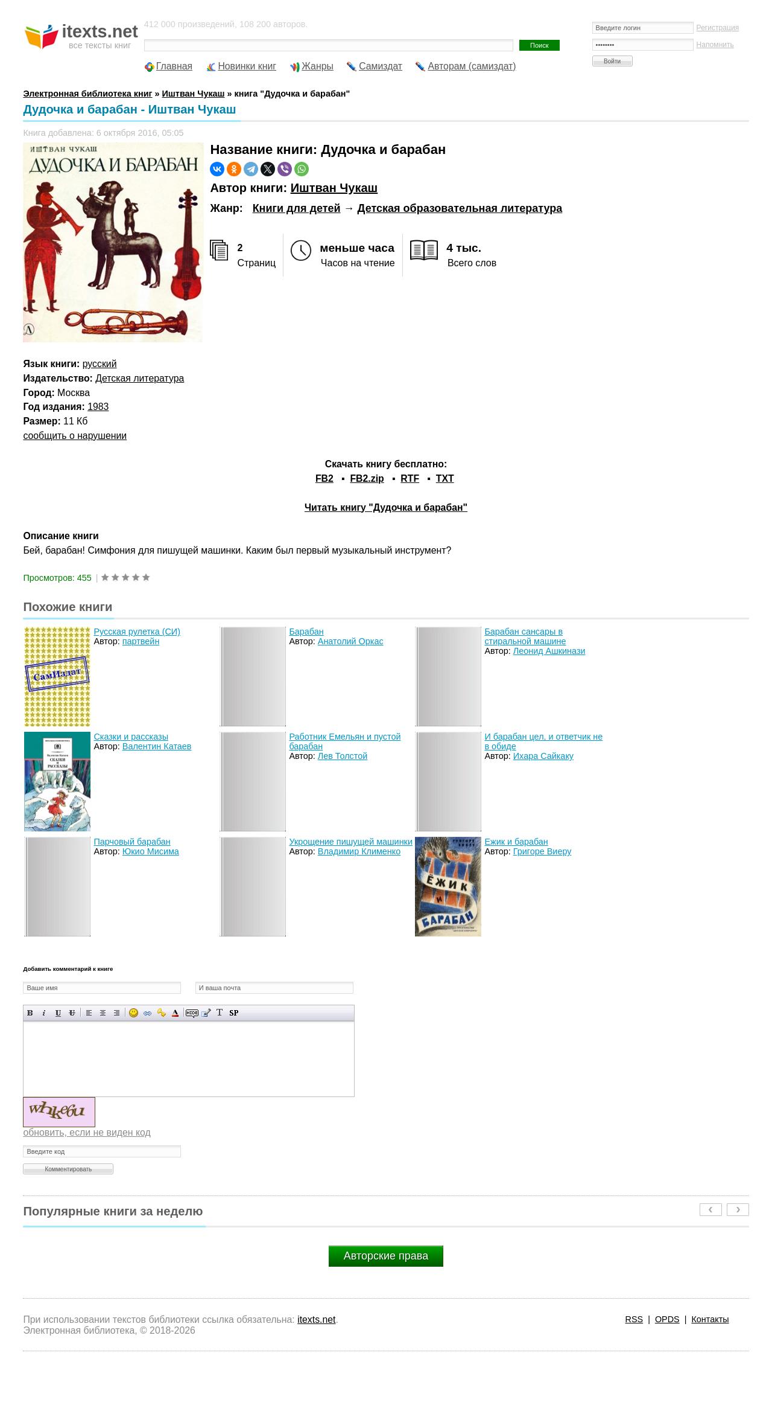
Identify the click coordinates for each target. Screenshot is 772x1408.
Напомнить (715, 44)
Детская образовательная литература (460, 208)
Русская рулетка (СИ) (136, 631)
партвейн (141, 641)
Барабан (306, 631)
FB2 (324, 478)
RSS (634, 1319)
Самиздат (380, 66)
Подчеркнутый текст (58, 1012)
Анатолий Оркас (351, 641)
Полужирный (30, 1012)
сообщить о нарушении (75, 435)
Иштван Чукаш (334, 187)
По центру (103, 1012)
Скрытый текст (192, 1012)
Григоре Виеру (542, 851)
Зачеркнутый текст (72, 1012)
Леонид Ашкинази (549, 651)
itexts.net (316, 1319)
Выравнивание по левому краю (89, 1012)
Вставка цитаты (206, 1012)
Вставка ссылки (147, 1012)
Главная (174, 66)
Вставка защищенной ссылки (161, 1012)
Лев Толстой (343, 756)
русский (100, 364)
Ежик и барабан (516, 841)
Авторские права (386, 1256)
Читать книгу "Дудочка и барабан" (386, 507)
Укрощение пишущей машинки (351, 841)
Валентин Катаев (157, 746)
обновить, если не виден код (86, 1132)
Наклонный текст (44, 1012)
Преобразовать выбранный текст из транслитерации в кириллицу (220, 1012)
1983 (98, 407)
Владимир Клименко (359, 851)
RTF (409, 478)
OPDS (667, 1319)
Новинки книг (247, 66)
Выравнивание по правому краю (117, 1012)
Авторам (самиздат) (472, 66)
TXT (445, 478)
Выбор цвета (175, 1012)
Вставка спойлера (234, 1012)
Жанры (318, 66)
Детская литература (139, 378)
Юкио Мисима (150, 851)
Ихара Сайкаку (543, 756)
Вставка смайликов (134, 1012)
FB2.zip (367, 478)
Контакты (710, 1319)
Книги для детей (297, 208)
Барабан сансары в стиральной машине (525, 636)
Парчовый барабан (131, 841)
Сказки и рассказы (130, 736)
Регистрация (718, 28)
